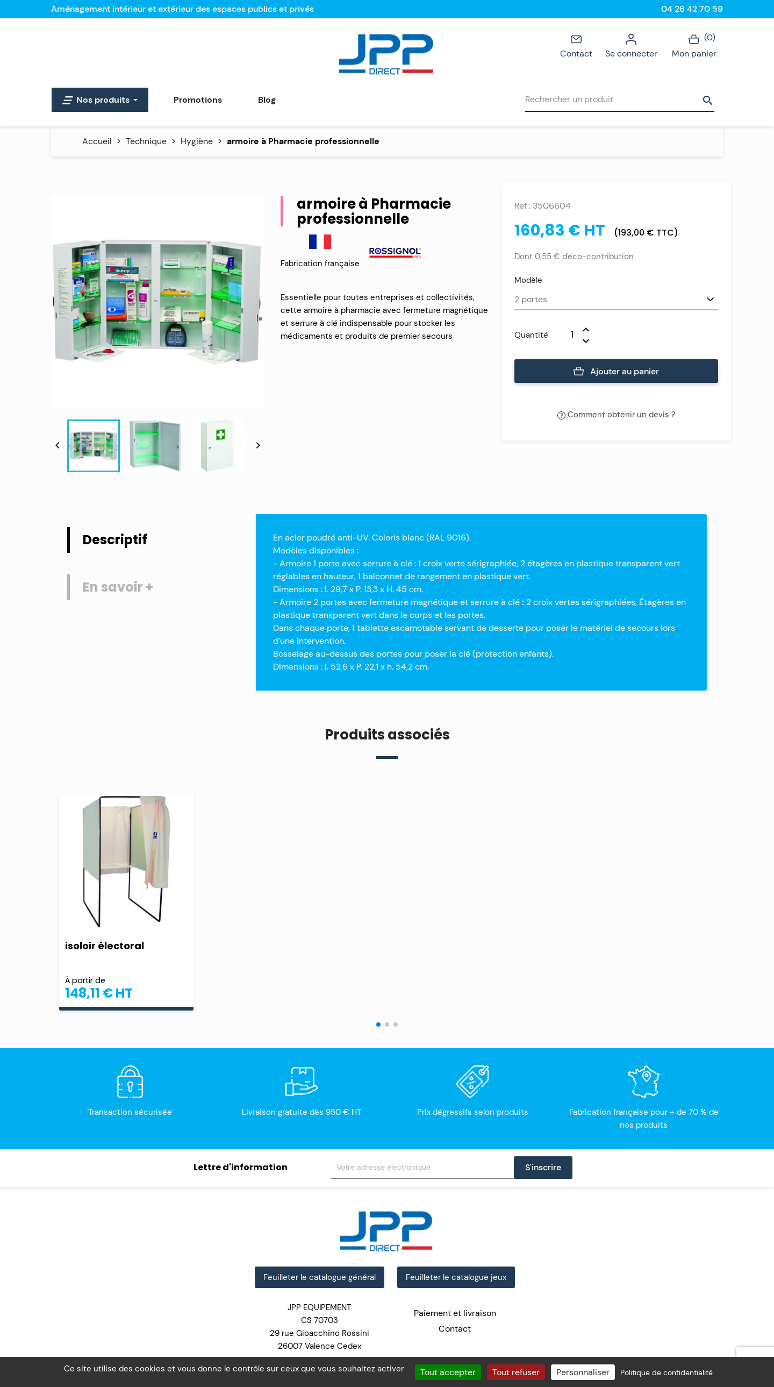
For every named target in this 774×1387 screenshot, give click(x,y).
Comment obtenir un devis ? (616, 414)
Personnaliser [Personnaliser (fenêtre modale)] (583, 1372)
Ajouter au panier (616, 372)
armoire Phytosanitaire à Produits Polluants (643, 951)
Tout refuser (516, 1372)
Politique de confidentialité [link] (666, 1372)
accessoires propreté (292, 945)
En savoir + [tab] (118, 587)
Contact (576, 45)
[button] (383, 1024)
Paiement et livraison (455, 1313)
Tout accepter (448, 1372)
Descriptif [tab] (115, 540)
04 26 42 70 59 (692, 9)
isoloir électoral (104, 945)
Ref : (522, 205)
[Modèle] (616, 300)
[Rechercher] (619, 100)
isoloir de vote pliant (462, 945)
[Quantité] (565, 335)
